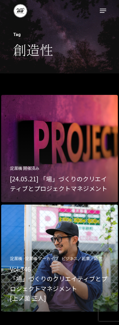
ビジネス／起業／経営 (81, 258)
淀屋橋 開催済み (24, 168)
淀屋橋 (16, 258)
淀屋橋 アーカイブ (41, 258)
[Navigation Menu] (103, 11)
